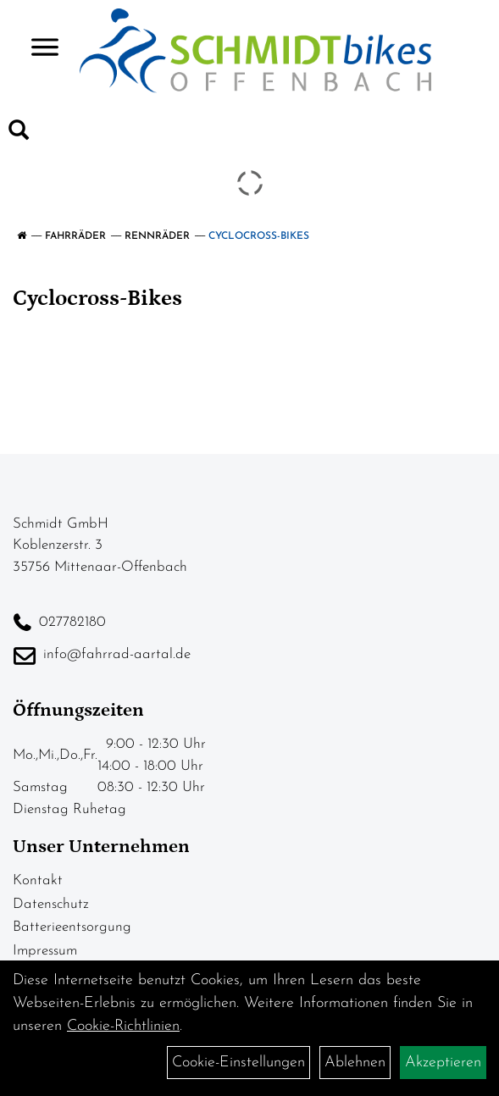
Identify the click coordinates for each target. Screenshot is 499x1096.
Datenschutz (51, 904)
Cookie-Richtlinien (123, 1026)
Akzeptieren (443, 1062)
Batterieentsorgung (72, 927)
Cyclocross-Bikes (258, 236)
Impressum (45, 951)
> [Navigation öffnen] (37, 48)
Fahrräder (75, 236)
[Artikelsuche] (18, 134)
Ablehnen (354, 1062)
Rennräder (157, 236)
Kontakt (38, 880)
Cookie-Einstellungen (238, 1062)
